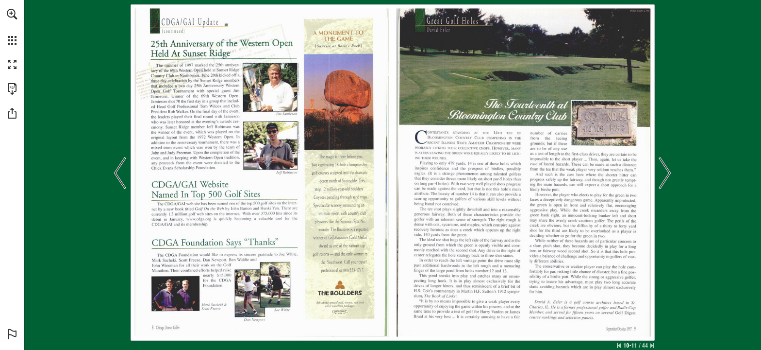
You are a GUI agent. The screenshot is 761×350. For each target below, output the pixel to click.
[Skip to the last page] (652, 345)
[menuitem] (12, 26)
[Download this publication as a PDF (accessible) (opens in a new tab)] (12, 89)
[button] (12, 14)
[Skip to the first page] (619, 345)
